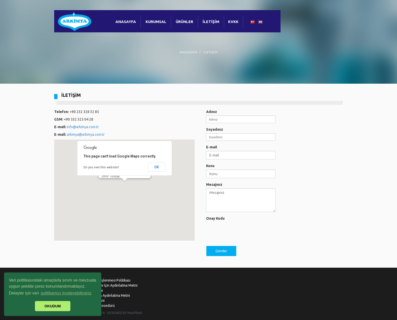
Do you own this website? (101, 167)
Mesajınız (214, 184)
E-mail (211, 147)
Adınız (211, 112)
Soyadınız (214, 129)
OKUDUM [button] (53, 306)
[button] (124, 185)
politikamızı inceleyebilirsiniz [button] (66, 293)
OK (156, 167)
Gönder (221, 251)
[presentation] (244, 232)
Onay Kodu (215, 218)
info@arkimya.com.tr (83, 127)
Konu (210, 166)
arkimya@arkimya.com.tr (86, 134)
